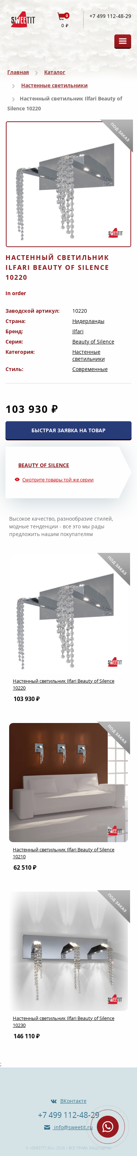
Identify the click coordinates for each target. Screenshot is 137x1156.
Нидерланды (88, 321)
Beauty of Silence (93, 341)
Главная (18, 72)
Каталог (54, 72)
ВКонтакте (73, 1100)
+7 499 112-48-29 (110, 16)
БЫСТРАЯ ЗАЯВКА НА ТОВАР (68, 430)
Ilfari (78, 331)
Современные (90, 369)
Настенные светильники (54, 85)
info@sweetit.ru (73, 1127)
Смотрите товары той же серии (58, 479)
